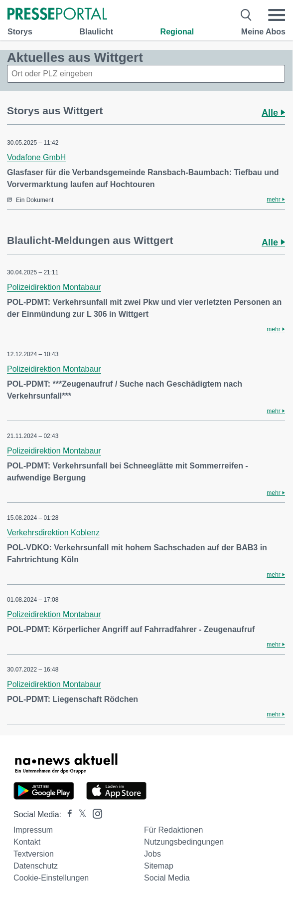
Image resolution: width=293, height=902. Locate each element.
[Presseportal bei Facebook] (66, 814)
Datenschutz (35, 866)
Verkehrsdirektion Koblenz (53, 532)
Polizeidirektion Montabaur (54, 287)
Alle (273, 113)
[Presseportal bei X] (79, 814)
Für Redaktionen (173, 830)
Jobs (152, 854)
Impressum (33, 830)
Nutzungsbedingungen (184, 842)
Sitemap (158, 866)
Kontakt (26, 842)
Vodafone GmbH (36, 157)
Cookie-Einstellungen (51, 878)
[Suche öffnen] (246, 15)
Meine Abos (263, 31)
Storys (19, 31)
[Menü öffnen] (277, 15)
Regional (177, 31)
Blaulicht (96, 31)
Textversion (33, 854)
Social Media (167, 878)
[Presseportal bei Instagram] (94, 813)
